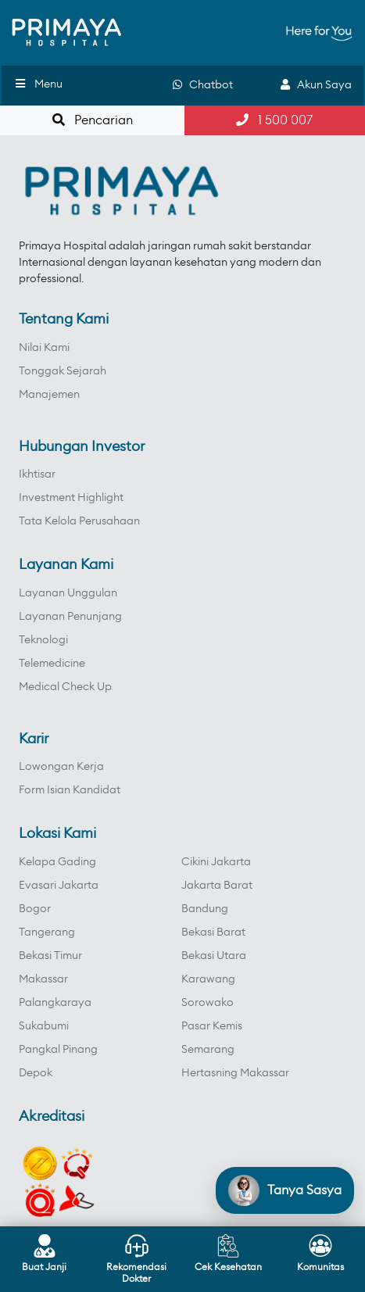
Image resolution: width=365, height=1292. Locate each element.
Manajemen (49, 394)
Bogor (35, 909)
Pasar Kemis (211, 1026)
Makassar (43, 979)
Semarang (207, 1049)
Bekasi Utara (213, 955)
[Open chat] (285, 1190)
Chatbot (203, 85)
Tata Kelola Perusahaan (79, 521)
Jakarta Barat (216, 885)
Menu (38, 84)
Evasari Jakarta (58, 885)
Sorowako (207, 1002)
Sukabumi (44, 1026)
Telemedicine (52, 663)
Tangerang (47, 932)
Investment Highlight (71, 497)
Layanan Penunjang (70, 616)
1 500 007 (274, 120)
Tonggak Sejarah (62, 371)
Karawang (208, 979)
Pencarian (92, 120)
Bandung (204, 909)
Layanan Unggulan (68, 593)
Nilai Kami (44, 347)
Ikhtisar (37, 474)
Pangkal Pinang (58, 1049)
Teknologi (43, 640)
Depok (35, 1073)
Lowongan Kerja (61, 766)
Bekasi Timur (50, 955)
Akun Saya (316, 85)
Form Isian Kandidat (69, 790)
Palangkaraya (55, 1002)
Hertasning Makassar (235, 1073)
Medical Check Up (65, 687)
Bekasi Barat (213, 932)
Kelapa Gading (57, 862)
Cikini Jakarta (216, 862)
